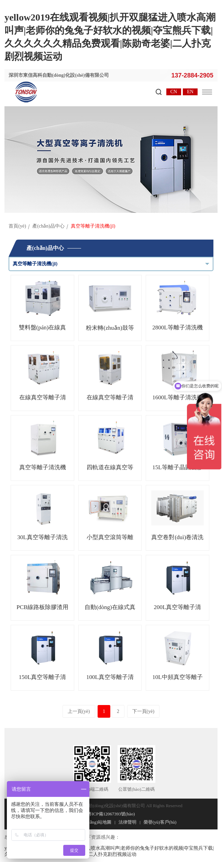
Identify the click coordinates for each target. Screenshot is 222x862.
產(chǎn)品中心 (48, 226)
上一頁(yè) (79, 711)
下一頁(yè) (143, 711)
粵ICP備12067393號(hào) (111, 813)
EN (190, 91)
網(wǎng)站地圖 (95, 822)
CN (173, 91)
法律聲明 (127, 822)
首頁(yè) (17, 226)
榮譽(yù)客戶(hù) (160, 822)
